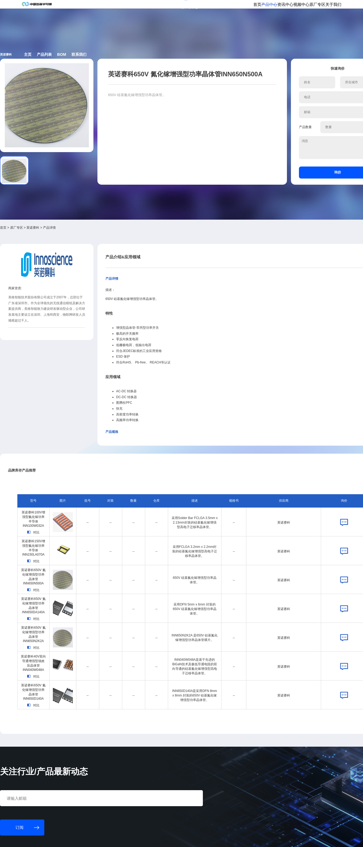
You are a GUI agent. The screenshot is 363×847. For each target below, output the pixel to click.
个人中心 (258, 7)
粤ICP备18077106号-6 (164, 838)
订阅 (99, 7)
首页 (198, 25)
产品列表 (120, 75)
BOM (145, 75)
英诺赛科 (78, 191)
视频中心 (262, 25)
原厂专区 (284, 25)
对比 (72, 455)
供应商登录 (294, 7)
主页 (96, 75)
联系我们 (171, 75)
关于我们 (306, 25)
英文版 (312, 7)
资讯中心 (239, 25)
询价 (284, 165)
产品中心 (217, 25)
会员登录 (275, 7)
